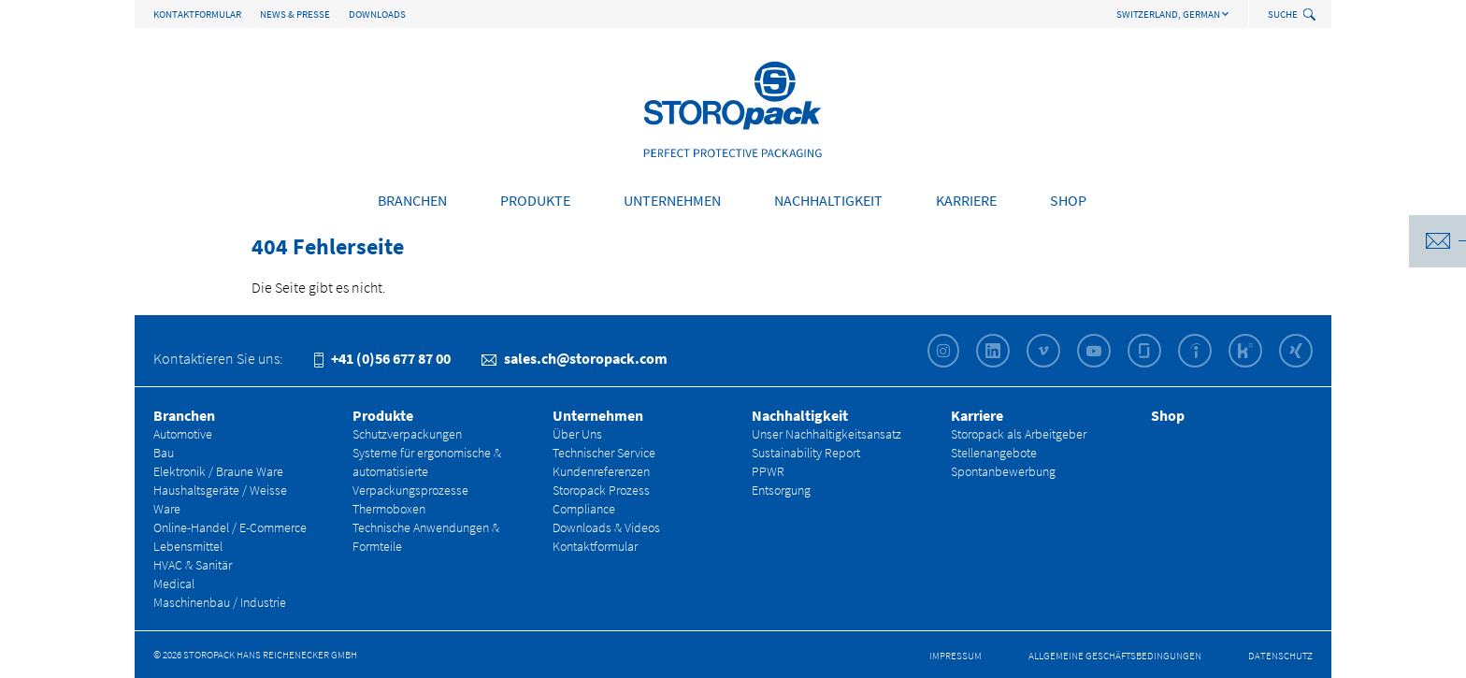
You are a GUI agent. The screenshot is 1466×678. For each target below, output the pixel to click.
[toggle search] (1311, 15)
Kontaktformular (197, 14)
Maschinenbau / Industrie (219, 602)
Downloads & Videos (606, 527)
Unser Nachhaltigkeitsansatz (826, 434)
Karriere (966, 200)
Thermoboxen (388, 508)
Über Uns (577, 434)
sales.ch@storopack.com (574, 358)
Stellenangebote (994, 452)
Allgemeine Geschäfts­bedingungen (1114, 655)
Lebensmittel (188, 546)
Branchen (412, 200)
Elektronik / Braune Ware (218, 471)
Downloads (377, 14)
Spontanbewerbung (1003, 471)
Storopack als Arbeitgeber (1018, 434)
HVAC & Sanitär (192, 564)
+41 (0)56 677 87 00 (382, 358)
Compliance (584, 508)
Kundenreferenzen (601, 471)
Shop (1068, 200)
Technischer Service (604, 452)
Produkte (535, 200)
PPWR (768, 471)
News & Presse (295, 14)
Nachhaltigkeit (828, 200)
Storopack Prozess (601, 490)
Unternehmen (672, 200)
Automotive (182, 434)
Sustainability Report (806, 452)
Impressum (955, 655)
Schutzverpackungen (407, 434)
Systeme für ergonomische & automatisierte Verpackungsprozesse (426, 471)
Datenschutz (1280, 655)
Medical (173, 583)
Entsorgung (781, 490)
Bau (163, 452)
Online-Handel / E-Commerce (230, 527)
